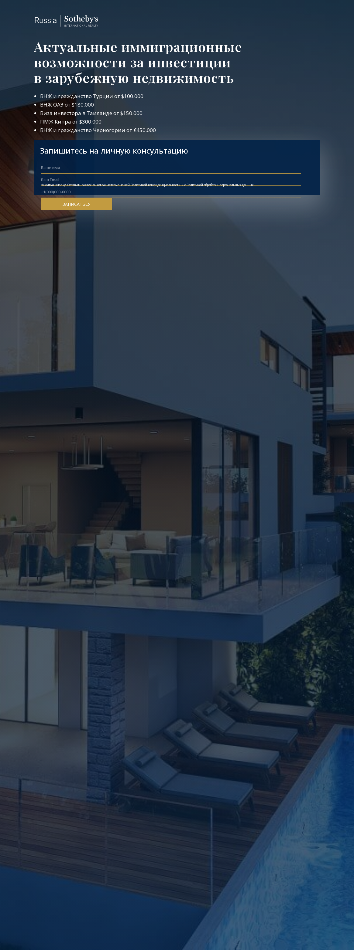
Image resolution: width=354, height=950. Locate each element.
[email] (171, 180)
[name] (171, 167)
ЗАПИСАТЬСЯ (77, 204)
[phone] (171, 192)
